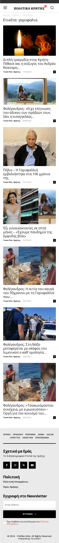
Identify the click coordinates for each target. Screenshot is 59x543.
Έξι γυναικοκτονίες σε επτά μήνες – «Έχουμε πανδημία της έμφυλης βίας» (27, 232)
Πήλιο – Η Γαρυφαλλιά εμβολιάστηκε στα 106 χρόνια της (26, 174)
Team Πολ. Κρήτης (11, 72)
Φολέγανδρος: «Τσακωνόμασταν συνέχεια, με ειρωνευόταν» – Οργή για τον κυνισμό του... (28, 409)
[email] (29, 505)
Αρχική (6, 15)
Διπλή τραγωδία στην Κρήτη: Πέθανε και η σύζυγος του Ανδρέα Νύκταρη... (29, 63)
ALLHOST (36, 538)
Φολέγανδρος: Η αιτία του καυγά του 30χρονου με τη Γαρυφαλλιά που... (28, 293)
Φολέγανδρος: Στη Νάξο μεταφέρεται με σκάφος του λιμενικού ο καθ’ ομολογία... (25, 348)
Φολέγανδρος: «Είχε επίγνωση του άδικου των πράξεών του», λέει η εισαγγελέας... (27, 112)
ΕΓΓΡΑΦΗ (29, 514)
